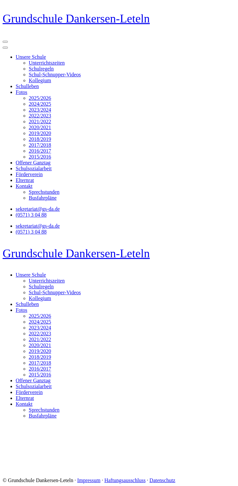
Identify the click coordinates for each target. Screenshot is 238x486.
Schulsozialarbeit (34, 168)
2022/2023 (40, 115)
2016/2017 (40, 151)
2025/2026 (40, 98)
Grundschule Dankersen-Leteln (76, 18)
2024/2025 (40, 104)
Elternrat (25, 180)
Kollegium (40, 80)
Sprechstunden (44, 192)
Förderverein (29, 174)
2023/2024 (40, 110)
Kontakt (24, 186)
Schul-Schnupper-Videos (55, 74)
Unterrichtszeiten (47, 63)
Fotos (21, 92)
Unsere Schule (31, 57)
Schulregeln (41, 68)
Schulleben (27, 86)
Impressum (89, 480)
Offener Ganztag (33, 162)
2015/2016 (40, 156)
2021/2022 (40, 121)
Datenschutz (162, 480)
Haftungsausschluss (125, 480)
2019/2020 (40, 133)
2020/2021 (40, 127)
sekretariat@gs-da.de (38, 209)
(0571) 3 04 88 (31, 215)
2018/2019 (40, 139)
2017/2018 (40, 145)
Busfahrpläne (42, 198)
